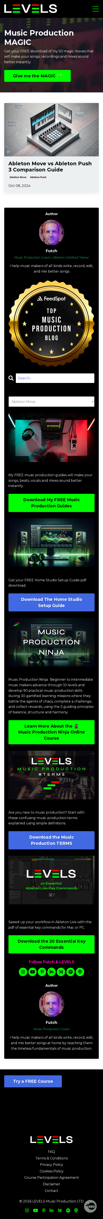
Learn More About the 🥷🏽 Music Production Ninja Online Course (51, 732)
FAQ (51, 1152)
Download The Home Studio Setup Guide (51, 602)
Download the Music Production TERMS (51, 840)
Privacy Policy (51, 1165)
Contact (51, 1191)
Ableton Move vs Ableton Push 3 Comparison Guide (50, 167)
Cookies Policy (52, 1171)
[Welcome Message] (90, 1206)
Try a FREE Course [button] (33, 1081)
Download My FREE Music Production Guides (51, 502)
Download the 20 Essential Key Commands (51, 944)
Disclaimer (51, 1184)
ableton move (18, 177)
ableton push (38, 177)
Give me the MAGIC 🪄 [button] (37, 75)
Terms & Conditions (51, 1158)
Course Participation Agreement (51, 1178)
